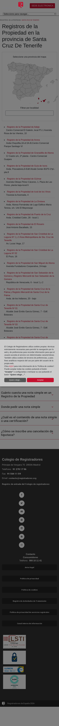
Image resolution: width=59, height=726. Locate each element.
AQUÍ (11, 366)
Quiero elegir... (15, 380)
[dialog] (29, 363)
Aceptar (40, 380)
